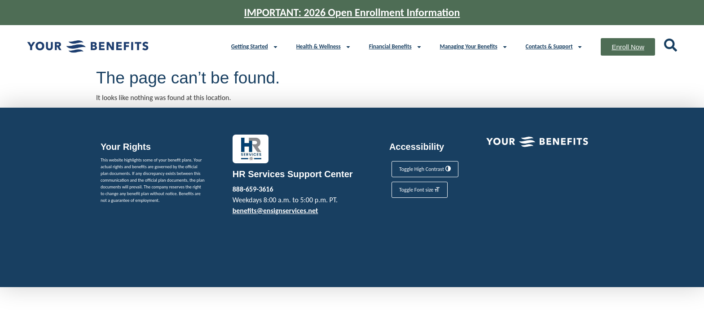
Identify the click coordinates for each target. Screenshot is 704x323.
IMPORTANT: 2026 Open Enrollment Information (352, 12)
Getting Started (254, 46)
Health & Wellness (323, 46)
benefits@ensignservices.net (275, 210)
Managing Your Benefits (474, 46)
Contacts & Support (554, 46)
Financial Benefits (395, 46)
